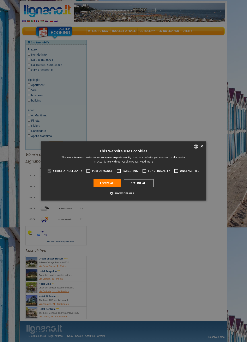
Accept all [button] (107, 183)
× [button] (201, 146)
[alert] (123, 171)
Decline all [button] (139, 183)
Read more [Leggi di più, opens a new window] (146, 161)
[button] (123, 193)
